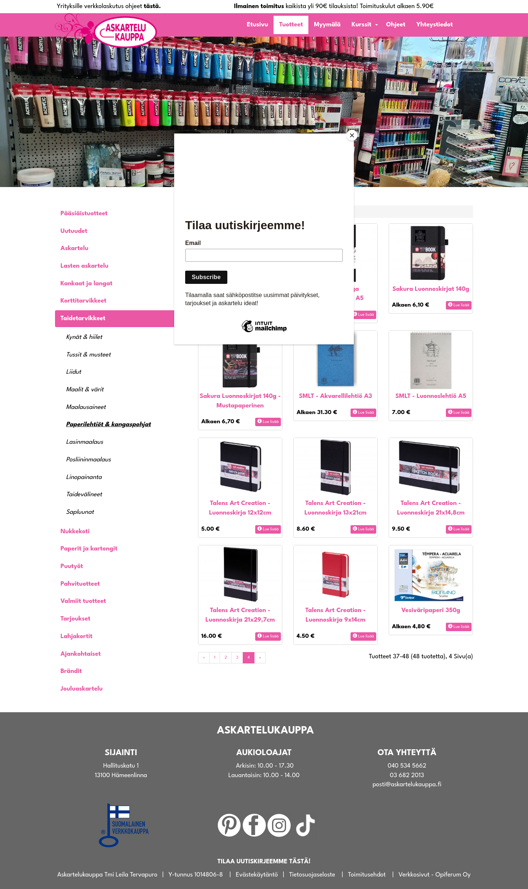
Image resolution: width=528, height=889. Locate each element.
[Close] (352, 135)
